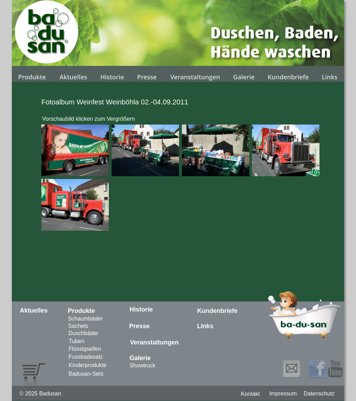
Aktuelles (34, 310)
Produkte (81, 310)
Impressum (283, 393)
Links (205, 326)
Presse (139, 326)
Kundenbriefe (217, 310)
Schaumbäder (85, 319)
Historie (141, 309)
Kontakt (250, 394)
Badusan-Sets (86, 374)
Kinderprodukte (88, 365)
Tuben (76, 341)
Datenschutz (319, 393)
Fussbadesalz (85, 357)
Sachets (78, 326)
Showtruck (143, 365)
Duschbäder (83, 333)
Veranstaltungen (154, 342)
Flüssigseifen (84, 349)
